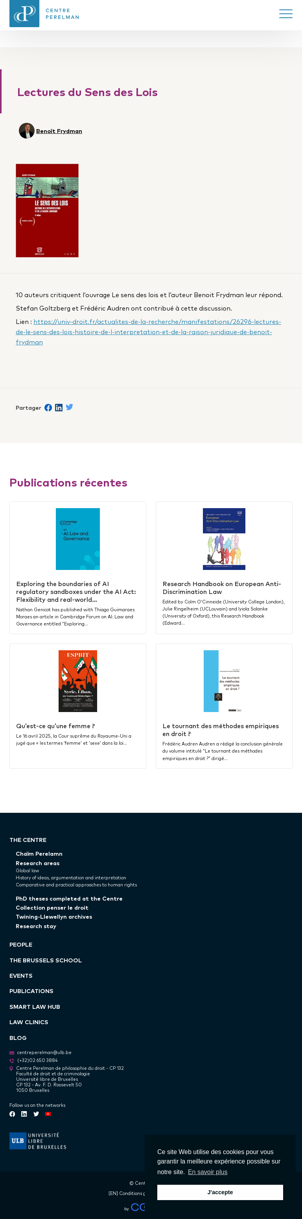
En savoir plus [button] (208, 1172)
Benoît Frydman (59, 130)
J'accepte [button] (220, 1192)
